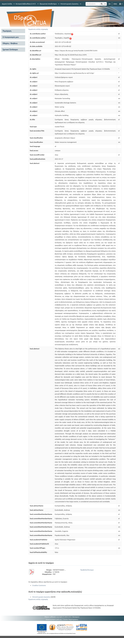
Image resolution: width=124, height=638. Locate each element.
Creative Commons (39, 585)
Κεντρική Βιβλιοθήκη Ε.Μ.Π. (26, 4)
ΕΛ (110, 4)
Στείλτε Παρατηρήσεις (70, 619)
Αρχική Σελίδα (7, 4)
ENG (115, 4)
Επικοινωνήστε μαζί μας (54, 619)
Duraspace (75, 617)
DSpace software (50, 617)
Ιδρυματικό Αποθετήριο (48, 4)
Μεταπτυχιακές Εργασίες (69, 4)
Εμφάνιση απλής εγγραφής (38, 29)
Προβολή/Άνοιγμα (87, 570)
